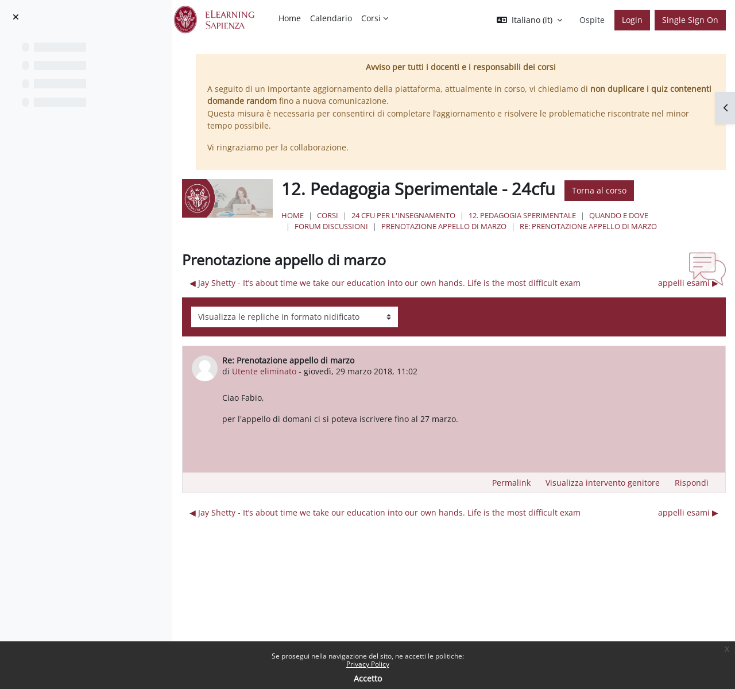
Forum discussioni (366, 226)
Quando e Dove (653, 215)
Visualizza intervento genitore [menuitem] (603, 482)
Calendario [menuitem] (331, 18)
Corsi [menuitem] (371, 18)
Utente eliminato (306, 371)
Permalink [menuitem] (511, 482)
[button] (529, 20)
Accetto (368, 678)
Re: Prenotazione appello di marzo (623, 226)
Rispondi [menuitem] (692, 482)
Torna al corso (634, 190)
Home (327, 215)
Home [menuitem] (289, 18)
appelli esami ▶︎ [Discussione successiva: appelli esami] (688, 282)
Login (632, 19)
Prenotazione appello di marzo (478, 226)
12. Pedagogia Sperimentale (557, 215)
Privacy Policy (367, 664)
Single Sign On (690, 19)
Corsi (362, 215)
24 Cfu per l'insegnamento (438, 215)
